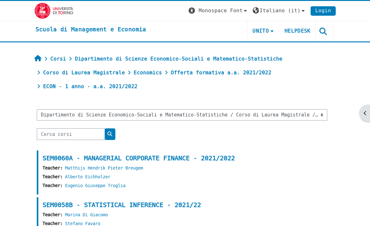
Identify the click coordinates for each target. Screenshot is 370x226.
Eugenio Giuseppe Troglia (95, 185)
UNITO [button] (260, 31)
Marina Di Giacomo (86, 215)
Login (323, 10)
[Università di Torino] (54, 10)
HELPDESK (297, 31)
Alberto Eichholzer (87, 177)
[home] (91, 29)
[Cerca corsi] (71, 134)
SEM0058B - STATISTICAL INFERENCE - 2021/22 (121, 205)
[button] (218, 11)
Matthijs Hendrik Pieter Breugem (104, 168)
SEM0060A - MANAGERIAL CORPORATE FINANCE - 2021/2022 (138, 158)
